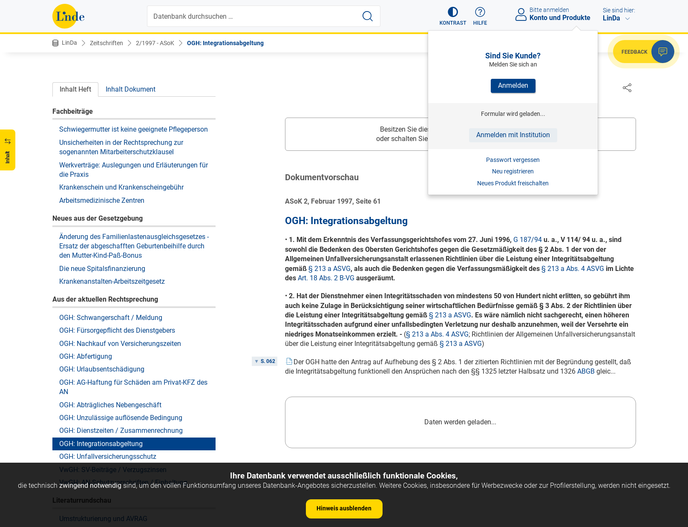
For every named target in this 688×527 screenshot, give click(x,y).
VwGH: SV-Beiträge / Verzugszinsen (113, 390)
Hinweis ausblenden (344, 508)
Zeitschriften (106, 43)
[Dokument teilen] (627, 87)
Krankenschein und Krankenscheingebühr (121, 108)
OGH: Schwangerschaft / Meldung (110, 238)
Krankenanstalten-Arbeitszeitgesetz (112, 202)
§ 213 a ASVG (329, 269)
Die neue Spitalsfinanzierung (102, 189)
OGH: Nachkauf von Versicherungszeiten (120, 264)
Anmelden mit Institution (513, 135)
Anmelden (513, 85)
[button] (453, 16)
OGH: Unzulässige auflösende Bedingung (120, 338)
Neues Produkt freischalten (513, 183)
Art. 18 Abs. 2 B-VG (326, 278)
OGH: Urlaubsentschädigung (101, 289)
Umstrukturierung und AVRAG (103, 439)
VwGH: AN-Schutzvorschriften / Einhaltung (123, 403)
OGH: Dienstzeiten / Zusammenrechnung (121, 351)
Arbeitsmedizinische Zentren (101, 121)
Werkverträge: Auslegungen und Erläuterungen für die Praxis (133, 90)
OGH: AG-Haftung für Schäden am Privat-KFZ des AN (133, 307)
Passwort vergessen (513, 159)
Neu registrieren (513, 171)
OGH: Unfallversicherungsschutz (107, 377)
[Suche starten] (367, 16)
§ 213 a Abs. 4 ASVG (572, 269)
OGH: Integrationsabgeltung (225, 43)
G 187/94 (527, 240)
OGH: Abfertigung (85, 277)
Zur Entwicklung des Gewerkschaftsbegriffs (124, 452)
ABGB (586, 372)
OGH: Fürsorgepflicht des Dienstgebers (117, 251)
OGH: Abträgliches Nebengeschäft (110, 325)
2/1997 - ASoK (155, 43)
